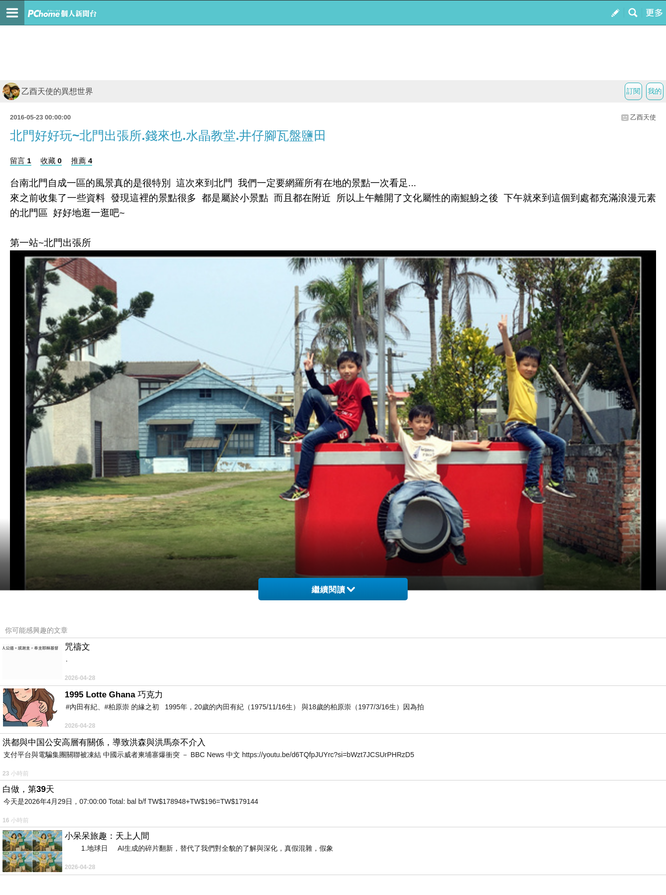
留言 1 (20, 160)
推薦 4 (82, 160)
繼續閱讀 (333, 589)
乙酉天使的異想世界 (47, 91)
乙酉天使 (643, 117)
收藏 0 (51, 160)
